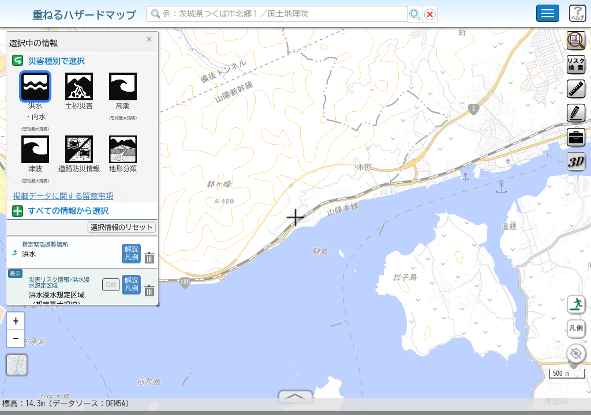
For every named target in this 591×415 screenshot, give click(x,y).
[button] (15, 325)
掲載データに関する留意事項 (63, 196)
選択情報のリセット (122, 227)
